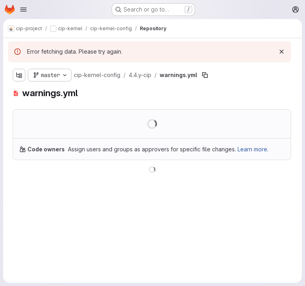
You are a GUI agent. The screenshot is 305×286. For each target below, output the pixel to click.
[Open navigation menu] (23, 9)
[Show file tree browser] (19, 75)
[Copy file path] (205, 75)
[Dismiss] (281, 51)
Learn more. (252, 149)
